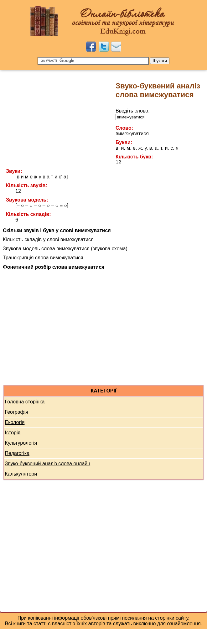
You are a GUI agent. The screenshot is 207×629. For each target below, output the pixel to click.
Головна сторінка (25, 401)
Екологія (15, 422)
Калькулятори (21, 474)
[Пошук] (93, 61)
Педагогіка (17, 453)
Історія (13, 432)
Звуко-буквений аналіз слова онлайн (48, 463)
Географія (16, 412)
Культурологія (21, 443)
